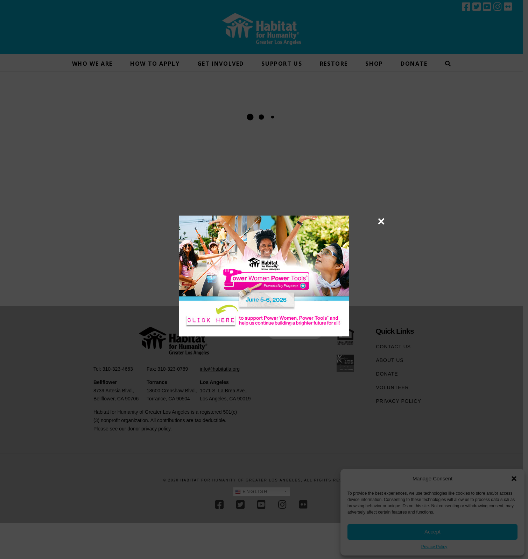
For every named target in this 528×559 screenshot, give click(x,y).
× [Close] (381, 221)
